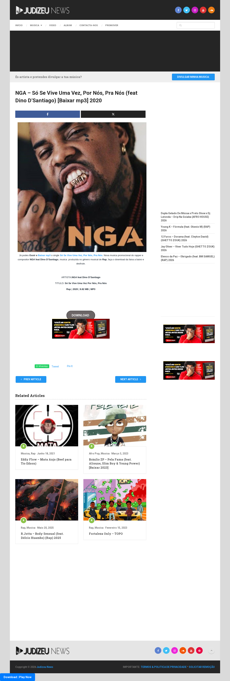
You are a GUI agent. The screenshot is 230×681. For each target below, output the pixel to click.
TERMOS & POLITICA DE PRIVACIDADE (164, 667)
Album (68, 25)
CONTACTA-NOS (88, 25)
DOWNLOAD (81, 315)
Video (52, 25)
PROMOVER (111, 25)
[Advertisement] (114, 50)
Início (18, 25)
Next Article (130, 379)
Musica (34, 25)
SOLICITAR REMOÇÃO (202, 667)
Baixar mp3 (44, 255)
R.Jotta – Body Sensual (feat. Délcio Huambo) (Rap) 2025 (42, 535)
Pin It (70, 366)
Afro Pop (94, 453)
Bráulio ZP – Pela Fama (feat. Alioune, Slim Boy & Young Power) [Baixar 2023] (114, 463)
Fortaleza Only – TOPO (106, 533)
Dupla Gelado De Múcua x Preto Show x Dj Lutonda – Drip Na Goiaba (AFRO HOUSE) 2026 (185, 217)
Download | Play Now (17, 677)
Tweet (55, 366)
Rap (33, 453)
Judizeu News (45, 667)
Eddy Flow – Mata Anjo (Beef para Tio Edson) (46, 461)
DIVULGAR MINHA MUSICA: (193, 76)
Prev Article (31, 379)
